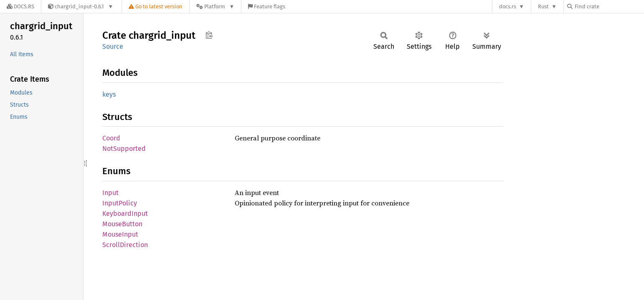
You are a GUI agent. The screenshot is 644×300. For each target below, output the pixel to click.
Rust (543, 6)
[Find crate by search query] (609, 6)
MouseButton (122, 224)
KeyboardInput (125, 214)
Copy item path (209, 35)
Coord (111, 138)
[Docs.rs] (20, 6)
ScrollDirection (125, 245)
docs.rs (507, 6)
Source (112, 46)
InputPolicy (119, 203)
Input (110, 193)
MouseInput (120, 234)
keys (109, 94)
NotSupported (124, 148)
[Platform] (215, 6)
